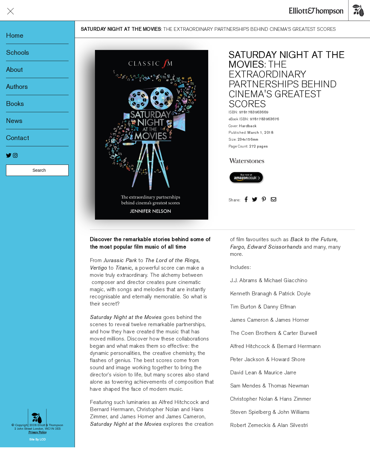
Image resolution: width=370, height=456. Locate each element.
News (14, 120)
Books (15, 103)
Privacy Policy (37, 405)
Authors (17, 86)
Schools (17, 52)
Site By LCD (37, 412)
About (14, 69)
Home (14, 35)
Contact (17, 138)
